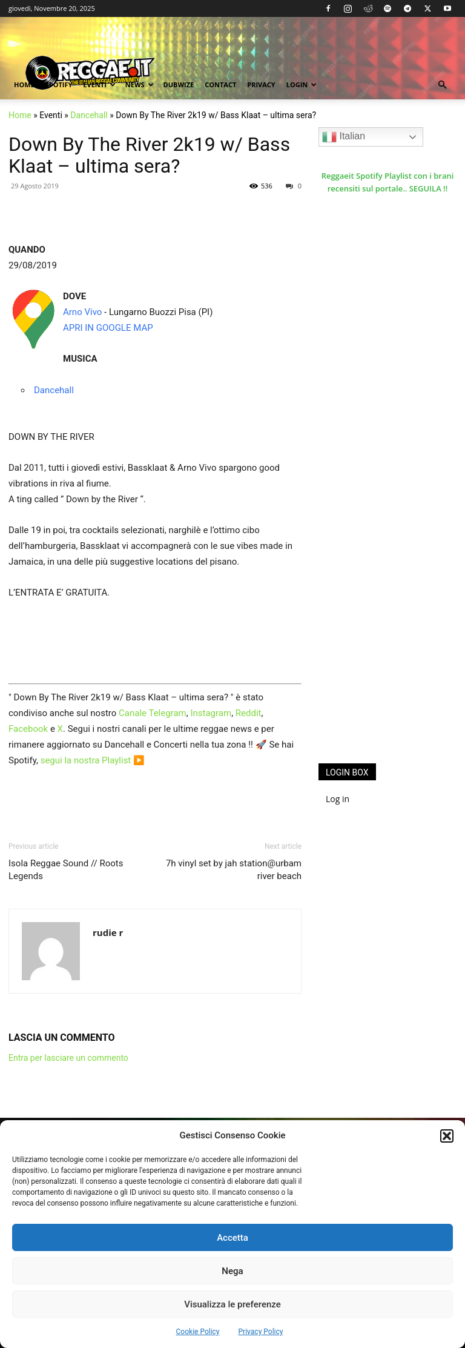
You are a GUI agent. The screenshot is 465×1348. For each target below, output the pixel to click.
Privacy (261, 84)
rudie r (108, 932)
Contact (220, 84)
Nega (232, 1271)
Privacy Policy (261, 1331)
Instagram (210, 713)
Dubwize (178, 84)
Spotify (59, 84)
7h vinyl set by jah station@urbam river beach (234, 870)
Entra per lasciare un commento (68, 1058)
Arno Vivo (82, 312)
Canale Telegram (152, 713)
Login (301, 84)
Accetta (232, 1237)
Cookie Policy (198, 1331)
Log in (337, 799)
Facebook (28, 728)
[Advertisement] (391, 676)
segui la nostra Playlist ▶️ (93, 760)
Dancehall (88, 115)
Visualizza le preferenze (232, 1304)
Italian (343, 137)
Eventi (99, 84)
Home (24, 84)
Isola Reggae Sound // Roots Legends (65, 870)
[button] (447, 1136)
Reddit (249, 713)
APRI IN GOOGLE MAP (108, 327)
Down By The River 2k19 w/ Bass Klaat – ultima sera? (149, 155)
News (139, 84)
